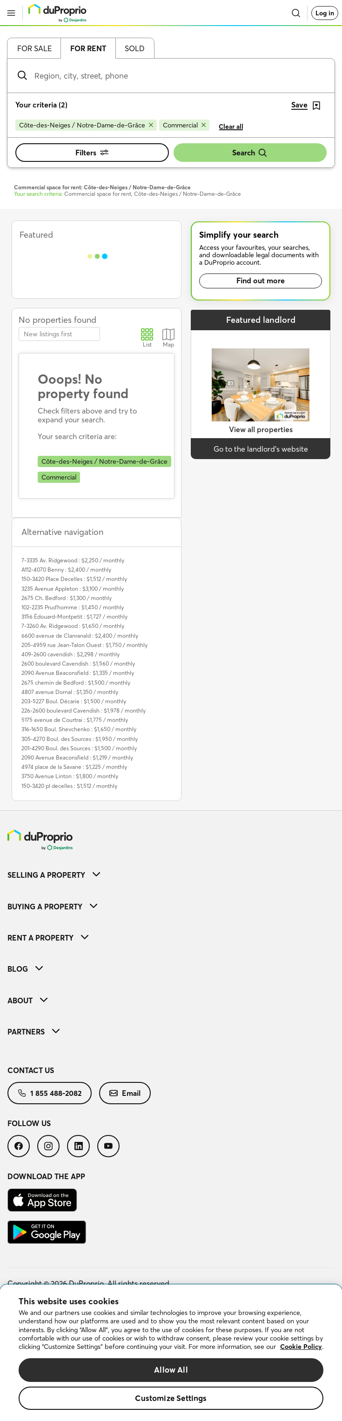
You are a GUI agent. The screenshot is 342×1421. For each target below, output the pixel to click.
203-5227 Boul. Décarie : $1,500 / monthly (73, 701)
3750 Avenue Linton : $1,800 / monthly (69, 776)
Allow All (171, 1369)
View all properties (261, 429)
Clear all (231, 126)
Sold (135, 48)
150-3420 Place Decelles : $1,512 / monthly (74, 578)
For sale (34, 48)
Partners (33, 1031)
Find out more (260, 280)
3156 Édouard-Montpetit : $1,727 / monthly (74, 616)
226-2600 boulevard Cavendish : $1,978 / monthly (83, 710)
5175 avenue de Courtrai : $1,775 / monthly (74, 719)
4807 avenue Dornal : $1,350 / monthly (69, 691)
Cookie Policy (301, 1346)
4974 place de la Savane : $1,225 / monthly (74, 766)
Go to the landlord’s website (261, 449)
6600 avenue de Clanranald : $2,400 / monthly (79, 635)
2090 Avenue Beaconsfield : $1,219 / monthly (77, 757)
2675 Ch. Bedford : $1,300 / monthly (66, 597)
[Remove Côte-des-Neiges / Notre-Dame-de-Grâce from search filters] (86, 125)
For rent (88, 48)
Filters (91, 152)
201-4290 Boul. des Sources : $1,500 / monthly (79, 748)
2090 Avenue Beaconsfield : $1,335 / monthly (77, 672)
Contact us (30, 1070)
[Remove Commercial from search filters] (184, 125)
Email (125, 1093)
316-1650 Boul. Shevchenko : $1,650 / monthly (78, 729)
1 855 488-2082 (49, 1093)
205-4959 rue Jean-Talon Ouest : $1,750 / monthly (84, 644)
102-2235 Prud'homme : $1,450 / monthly (72, 607)
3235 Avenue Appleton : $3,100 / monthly (72, 588)
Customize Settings (171, 1398)
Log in (324, 13)
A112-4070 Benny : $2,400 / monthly (66, 569)
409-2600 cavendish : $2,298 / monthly (70, 654)
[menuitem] (171, 875)
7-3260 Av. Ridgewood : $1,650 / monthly (72, 625)
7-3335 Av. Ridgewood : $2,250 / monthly (72, 560)
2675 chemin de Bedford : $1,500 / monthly (75, 682)
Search (250, 153)
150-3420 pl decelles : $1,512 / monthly (69, 785)
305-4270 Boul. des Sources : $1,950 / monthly (79, 738)
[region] (171, 1353)
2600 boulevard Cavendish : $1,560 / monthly (78, 663)
